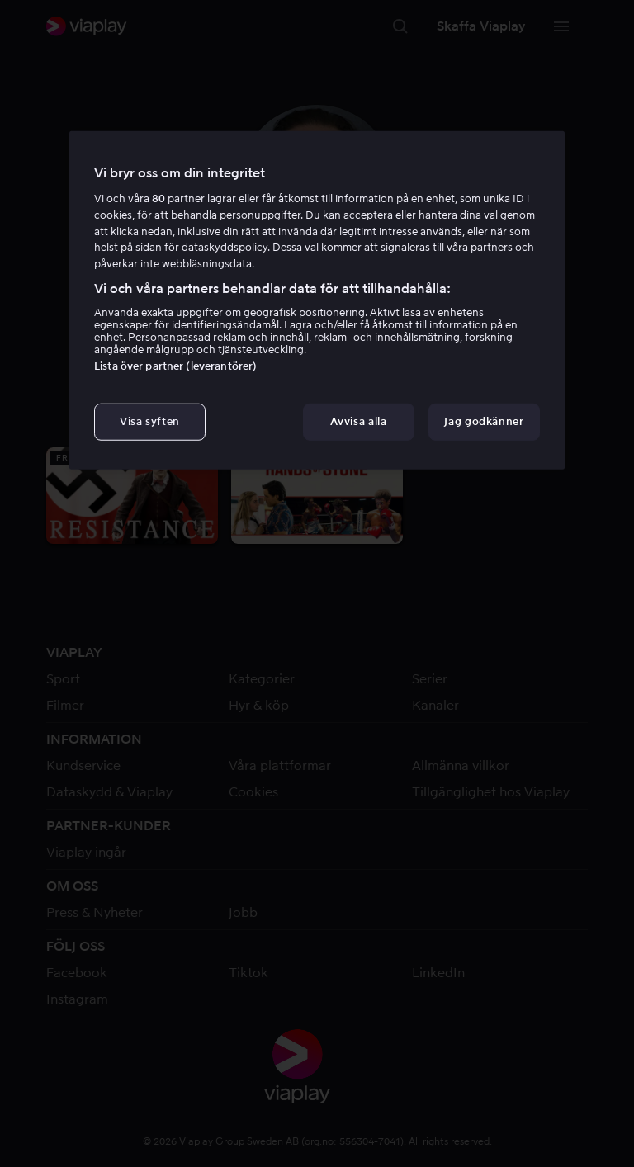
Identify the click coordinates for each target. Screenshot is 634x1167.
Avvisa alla (358, 421)
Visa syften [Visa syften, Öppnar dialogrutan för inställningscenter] (150, 421)
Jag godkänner (483, 421)
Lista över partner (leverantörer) (175, 366)
